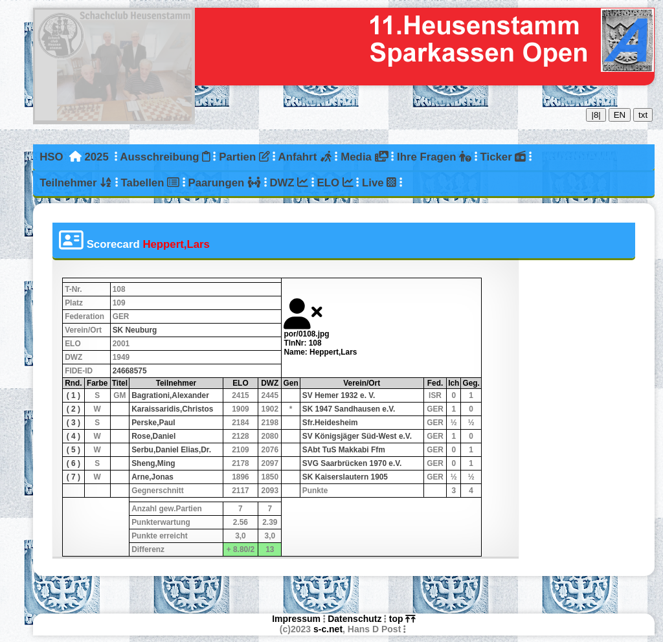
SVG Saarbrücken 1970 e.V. (352, 463)
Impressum (296, 619)
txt (642, 115)
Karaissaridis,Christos (172, 409)
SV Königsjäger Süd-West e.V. (357, 436)
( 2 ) (73, 409)
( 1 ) (73, 395)
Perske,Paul (153, 422)
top (402, 619)
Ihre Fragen (434, 157)
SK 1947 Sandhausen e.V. (349, 409)
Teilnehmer (75, 183)
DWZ (288, 183)
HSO (51, 157)
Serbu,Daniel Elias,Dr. (171, 449)
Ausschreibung (165, 157)
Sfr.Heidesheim (330, 422)
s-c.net (328, 629)
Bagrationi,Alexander (170, 395)
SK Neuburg (135, 330)
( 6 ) (73, 463)
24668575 (130, 370)
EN (620, 115)
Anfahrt (305, 157)
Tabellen (150, 183)
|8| (595, 115)
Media (364, 157)
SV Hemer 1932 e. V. (339, 395)
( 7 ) (73, 477)
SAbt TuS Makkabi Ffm (343, 449)
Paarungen (224, 183)
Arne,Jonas (152, 477)
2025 (96, 157)
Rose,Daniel (153, 436)
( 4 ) (73, 436)
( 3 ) (73, 422)
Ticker (503, 157)
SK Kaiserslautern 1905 (345, 477)
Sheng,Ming (153, 463)
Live (379, 183)
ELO (335, 183)
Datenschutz (354, 619)
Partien (244, 157)
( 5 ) (73, 449)
